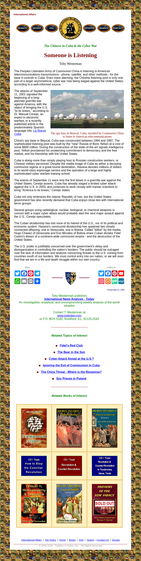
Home (62, 540)
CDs (81, 540)
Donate (116, 540)
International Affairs (31, 540)
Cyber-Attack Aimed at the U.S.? (71, 358)
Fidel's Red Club (71, 345)
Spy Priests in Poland (71, 378)
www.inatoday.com (69, 315)
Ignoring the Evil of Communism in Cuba (71, 365)
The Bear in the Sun (71, 352)
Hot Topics (50, 540)
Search (90, 540)
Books (72, 540)
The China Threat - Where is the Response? (71, 372)
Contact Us (103, 540)
